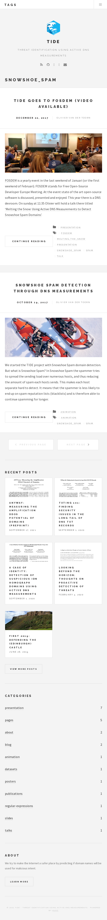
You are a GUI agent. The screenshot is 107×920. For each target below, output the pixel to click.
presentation (14, 708)
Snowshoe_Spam (69, 250)
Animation (68, 412)
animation (12, 757)
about (9, 732)
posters (10, 781)
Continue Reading (29, 241)
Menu (100, 4)
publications (14, 793)
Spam (89, 250)
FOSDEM (11, 180)
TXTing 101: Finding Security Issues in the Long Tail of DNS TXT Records (71, 514)
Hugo (55, 910)
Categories (18, 696)
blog (8, 744)
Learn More (19, 882)
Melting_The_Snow (71, 239)
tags (10, 5)
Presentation (71, 227)
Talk (60, 256)
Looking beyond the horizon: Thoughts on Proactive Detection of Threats (71, 579)
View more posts (23, 669)
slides (9, 818)
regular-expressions (19, 806)
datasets (11, 769)
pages (9, 720)
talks (8, 830)
